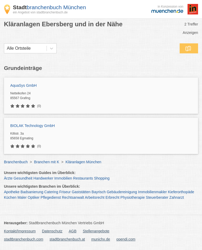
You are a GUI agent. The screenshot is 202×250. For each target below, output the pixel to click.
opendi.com (125, 239)
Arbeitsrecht (94, 197)
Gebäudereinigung (122, 192)
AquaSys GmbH (23, 85)
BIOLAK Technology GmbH (32, 126)
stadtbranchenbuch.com (23, 239)
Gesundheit (23, 178)
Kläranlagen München (83, 162)
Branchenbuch (16, 162)
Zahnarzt (176, 197)
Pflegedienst (51, 197)
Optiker (33, 197)
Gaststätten (81, 192)
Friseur (65, 192)
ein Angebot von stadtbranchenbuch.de (40, 12)
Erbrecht (112, 197)
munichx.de (100, 239)
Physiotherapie (132, 197)
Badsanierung (32, 192)
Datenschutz (52, 231)
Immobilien (63, 178)
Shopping (101, 178)
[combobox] (6, 48)
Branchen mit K (46, 162)
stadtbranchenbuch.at (67, 239)
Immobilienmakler (152, 192)
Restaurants (83, 178)
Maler (22, 197)
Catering (51, 192)
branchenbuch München (49, 7)
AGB (73, 231)
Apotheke (11, 192)
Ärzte (8, 178)
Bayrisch (99, 192)
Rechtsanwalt (73, 197)
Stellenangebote (96, 231)
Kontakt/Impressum (20, 231)
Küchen (10, 197)
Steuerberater (157, 197)
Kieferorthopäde (181, 192)
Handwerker (43, 178)
